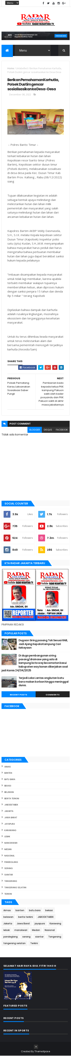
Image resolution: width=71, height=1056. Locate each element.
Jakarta (8, 811)
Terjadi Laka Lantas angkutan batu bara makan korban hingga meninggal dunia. (44, 681)
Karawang (10, 830)
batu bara (9, 779)
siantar (8, 874)
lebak (7, 836)
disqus (48, 430)
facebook (62, 430)
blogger (34, 430)
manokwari (10, 843)
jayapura (9, 824)
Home (10, 68)
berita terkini (11, 798)
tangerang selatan (15, 887)
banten (8, 773)
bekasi (7, 785)
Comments (53, 694)
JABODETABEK (11, 804)
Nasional (9, 855)
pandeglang (11, 862)
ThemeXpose (42, 1051)
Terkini (8, 893)
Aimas (7, 766)
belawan (9, 792)
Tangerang (10, 881)
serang (8, 868)
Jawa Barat (10, 817)
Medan (8, 849)
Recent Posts (18, 694)
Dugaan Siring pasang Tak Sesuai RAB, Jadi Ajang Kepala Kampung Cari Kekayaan (43, 644)
